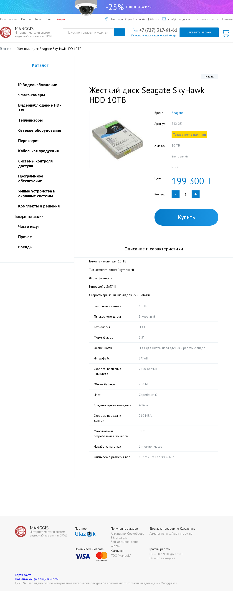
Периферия (28, 140)
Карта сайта (23, 575)
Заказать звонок (199, 32)
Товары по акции (28, 216)
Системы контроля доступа (35, 163)
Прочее (25, 236)
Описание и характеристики (153, 249)
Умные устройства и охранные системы (36, 193)
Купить (186, 217)
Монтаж (26, 19)
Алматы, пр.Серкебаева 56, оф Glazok (132, 19)
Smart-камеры (31, 94)
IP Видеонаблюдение (37, 84)
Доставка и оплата (205, 19)
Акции (61, 19)
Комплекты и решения (39, 206)
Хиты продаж (8, 19)
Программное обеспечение (30, 178)
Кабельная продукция (38, 150)
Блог (38, 19)
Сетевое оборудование (39, 130)
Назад (209, 76)
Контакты (227, 19)
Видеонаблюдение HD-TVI (39, 107)
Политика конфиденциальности (36, 579)
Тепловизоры (30, 120)
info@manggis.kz (176, 19)
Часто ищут (29, 226)
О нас (49, 19)
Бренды (25, 246)
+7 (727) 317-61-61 (158, 29)
